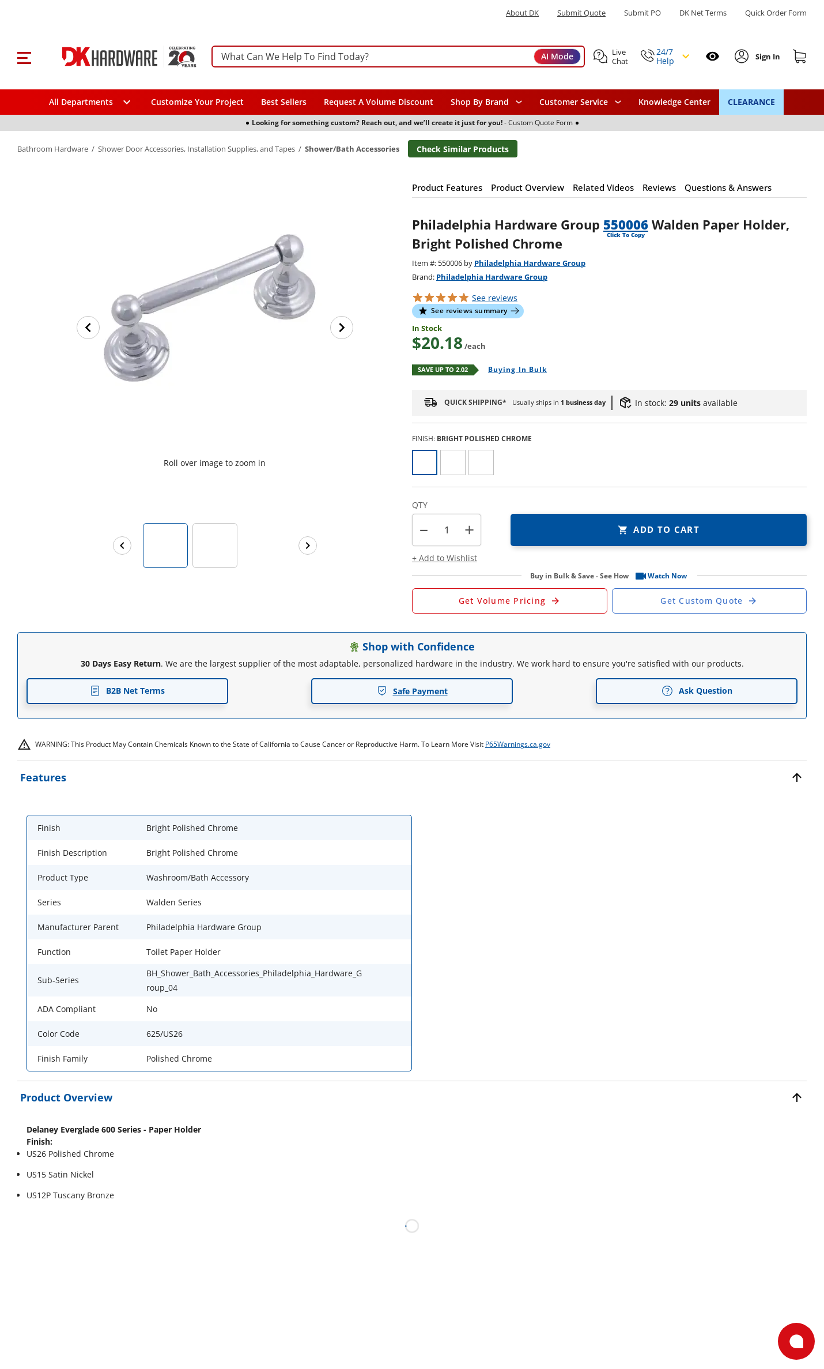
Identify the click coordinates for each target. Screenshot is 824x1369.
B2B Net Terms (127, 690)
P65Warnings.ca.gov (517, 744)
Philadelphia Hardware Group (529, 263)
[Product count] (446, 530)
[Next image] (341, 327)
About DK (522, 13)
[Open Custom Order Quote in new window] (709, 601)
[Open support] (796, 1341)
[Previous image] (88, 327)
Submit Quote (581, 13)
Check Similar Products (463, 149)
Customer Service (573, 102)
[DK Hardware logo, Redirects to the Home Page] (117, 56)
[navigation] (580, 102)
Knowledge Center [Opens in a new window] (674, 101)
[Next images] (307, 545)
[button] (24, 56)
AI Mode (557, 56)
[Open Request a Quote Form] (509, 601)
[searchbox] (398, 57)
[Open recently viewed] (712, 56)
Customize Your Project (197, 101)
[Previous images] (122, 545)
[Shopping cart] (800, 56)
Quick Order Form (776, 13)
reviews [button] (494, 297)
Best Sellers (284, 101)
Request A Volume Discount (378, 101)
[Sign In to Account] (766, 56)
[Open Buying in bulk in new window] (513, 370)
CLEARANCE (751, 101)
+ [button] (469, 529)
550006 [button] (625, 224)
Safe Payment (412, 691)
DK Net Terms (703, 13)
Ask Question (697, 691)
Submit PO (642, 13)
